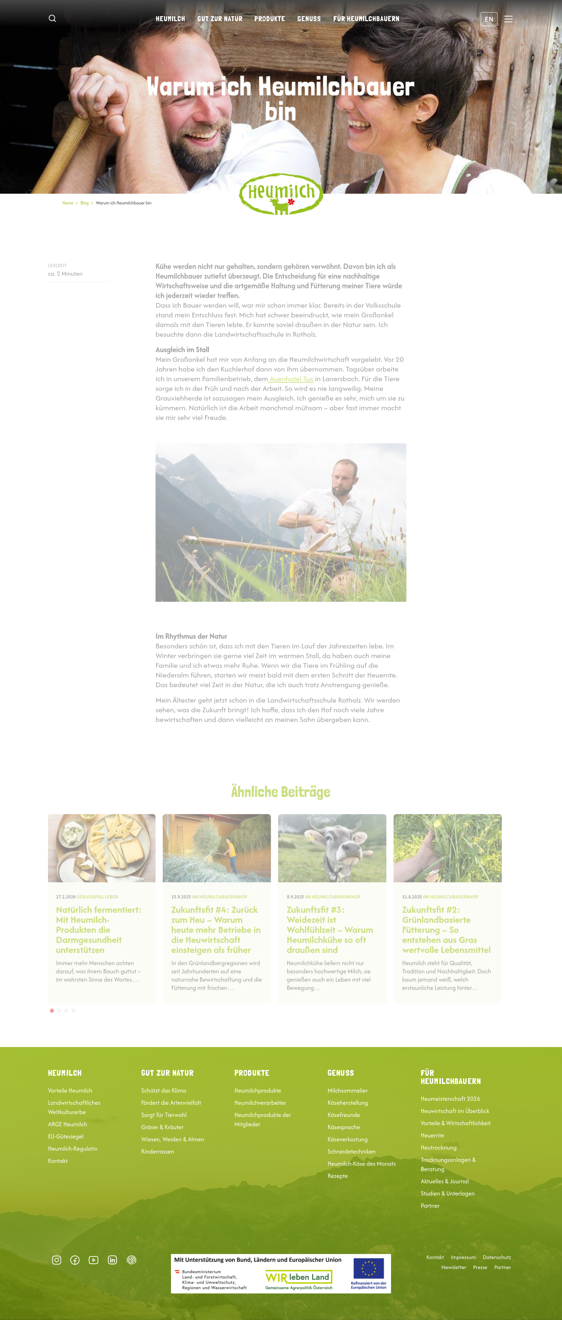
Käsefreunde (344, 1115)
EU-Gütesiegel (66, 1136)
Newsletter (453, 1267)
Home (67, 203)
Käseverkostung (348, 1139)
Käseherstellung (348, 1102)
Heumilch (170, 18)
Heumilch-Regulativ (72, 1148)
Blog (84, 203)
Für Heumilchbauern (366, 18)
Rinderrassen (157, 1151)
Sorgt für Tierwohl (164, 1115)
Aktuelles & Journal (445, 1181)
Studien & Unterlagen (448, 1193)
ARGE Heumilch (67, 1124)
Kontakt (58, 1160)
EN (489, 18)
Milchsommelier (348, 1090)
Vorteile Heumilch (70, 1090)
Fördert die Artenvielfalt (171, 1102)
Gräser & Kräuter (162, 1127)
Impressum (463, 1257)
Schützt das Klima (163, 1090)
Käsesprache (344, 1127)
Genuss (309, 18)
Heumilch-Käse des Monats (362, 1163)
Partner (430, 1205)
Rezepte (338, 1176)
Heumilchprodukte (257, 1090)
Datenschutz (497, 1257)
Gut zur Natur (220, 18)
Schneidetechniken (352, 1151)
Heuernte (432, 1135)
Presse (480, 1267)
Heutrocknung (439, 1147)
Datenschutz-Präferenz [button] (131, 1260)
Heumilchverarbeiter (260, 1102)
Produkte (269, 18)
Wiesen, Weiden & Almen (172, 1139)
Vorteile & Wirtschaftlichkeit (456, 1123)
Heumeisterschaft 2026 (450, 1098)
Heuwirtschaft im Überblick (455, 1111)
